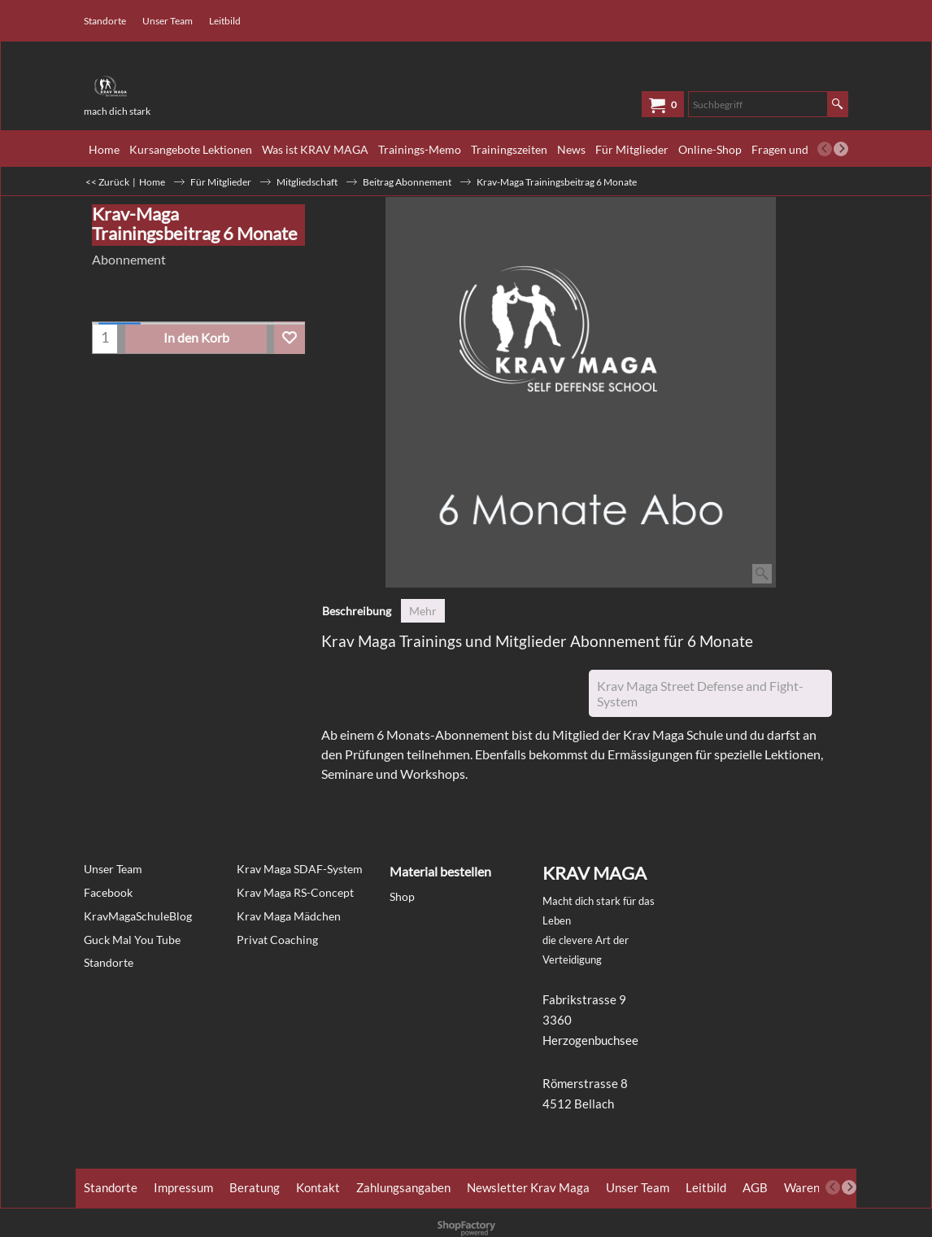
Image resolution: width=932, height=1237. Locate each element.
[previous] (824, 149)
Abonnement (129, 259)
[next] (841, 149)
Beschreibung (356, 611)
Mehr (423, 611)
